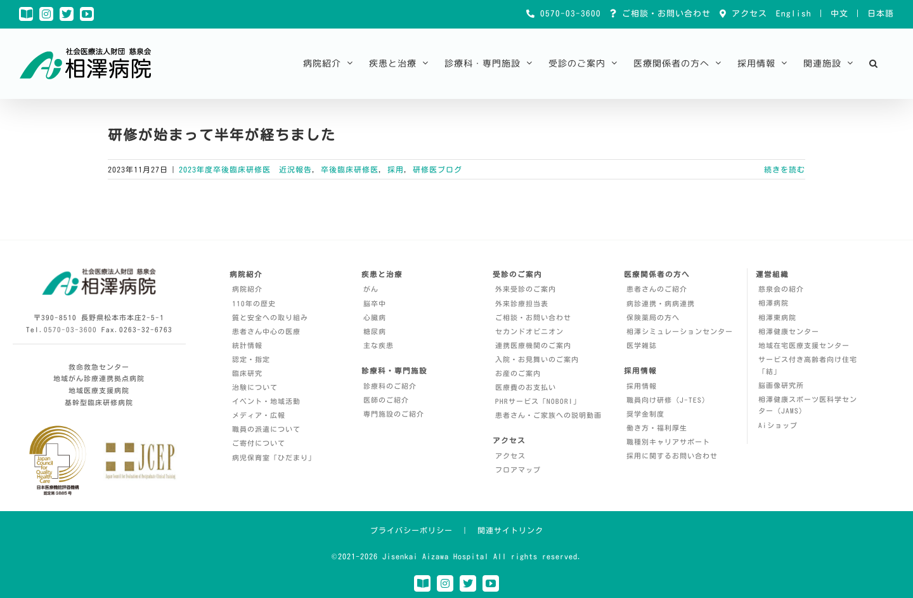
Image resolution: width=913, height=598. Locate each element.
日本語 (880, 14)
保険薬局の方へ (653, 317)
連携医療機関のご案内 (533, 345)
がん (371, 288)
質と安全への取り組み (270, 317)
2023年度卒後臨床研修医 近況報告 (245, 169)
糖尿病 (374, 331)
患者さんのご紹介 (656, 288)
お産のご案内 (518, 373)
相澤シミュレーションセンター (679, 331)
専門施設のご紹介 (393, 413)
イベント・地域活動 (266, 401)
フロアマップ (518, 469)
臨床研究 (247, 373)
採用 (395, 169)
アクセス (747, 14)
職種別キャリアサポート (668, 441)
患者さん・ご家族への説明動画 (548, 415)
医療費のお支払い (525, 387)
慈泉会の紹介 (781, 288)
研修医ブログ (437, 169)
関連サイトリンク (510, 530)
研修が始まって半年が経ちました (222, 135)
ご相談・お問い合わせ (664, 14)
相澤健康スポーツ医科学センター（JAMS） (807, 405)
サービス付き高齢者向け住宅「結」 (807, 365)
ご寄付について (258, 442)
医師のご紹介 (386, 399)
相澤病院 (773, 302)
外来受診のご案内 (525, 288)
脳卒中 (374, 303)
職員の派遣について (266, 429)
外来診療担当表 (521, 303)
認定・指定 (251, 359)
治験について (255, 387)
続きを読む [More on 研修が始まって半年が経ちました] (784, 169)
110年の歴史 (254, 303)
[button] (873, 63)
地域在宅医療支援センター (804, 345)
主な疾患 (378, 345)
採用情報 (641, 385)
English (794, 14)
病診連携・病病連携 (660, 303)
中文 (839, 14)
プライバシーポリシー (411, 530)
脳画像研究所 (781, 385)
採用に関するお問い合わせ (672, 455)
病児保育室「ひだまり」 (274, 457)
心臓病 (374, 317)
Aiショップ (778, 425)
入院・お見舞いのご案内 (537, 359)
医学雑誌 (641, 345)
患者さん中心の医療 (266, 331)
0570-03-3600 (568, 14)
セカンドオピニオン (529, 331)
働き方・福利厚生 (656, 427)
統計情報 (247, 345)
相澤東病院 (777, 317)
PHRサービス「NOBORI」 (538, 401)
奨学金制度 (645, 413)
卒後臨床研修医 (350, 169)
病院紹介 (247, 288)
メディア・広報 (258, 415)
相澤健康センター (788, 331)
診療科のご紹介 (390, 385)
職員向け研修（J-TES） (667, 399)
